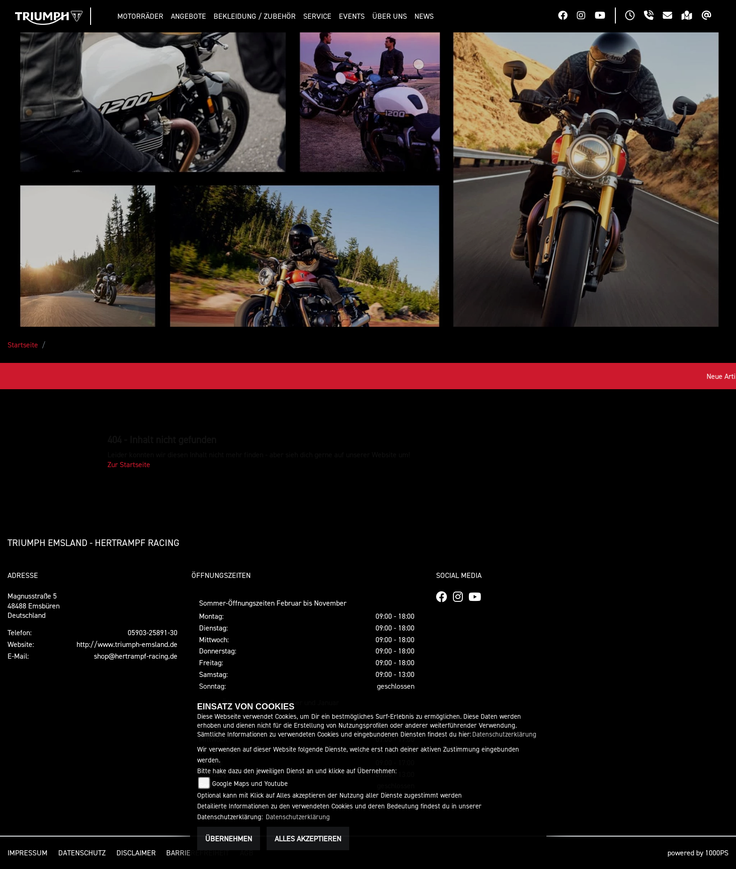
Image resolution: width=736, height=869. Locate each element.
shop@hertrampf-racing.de (135, 656)
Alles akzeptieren (308, 838)
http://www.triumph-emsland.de (127, 644)
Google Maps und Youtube (250, 783)
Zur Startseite (128, 464)
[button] (142, 16)
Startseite (23, 344)
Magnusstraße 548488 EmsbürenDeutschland (34, 605)
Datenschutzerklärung (504, 734)
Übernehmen (228, 838)
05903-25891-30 (152, 632)
